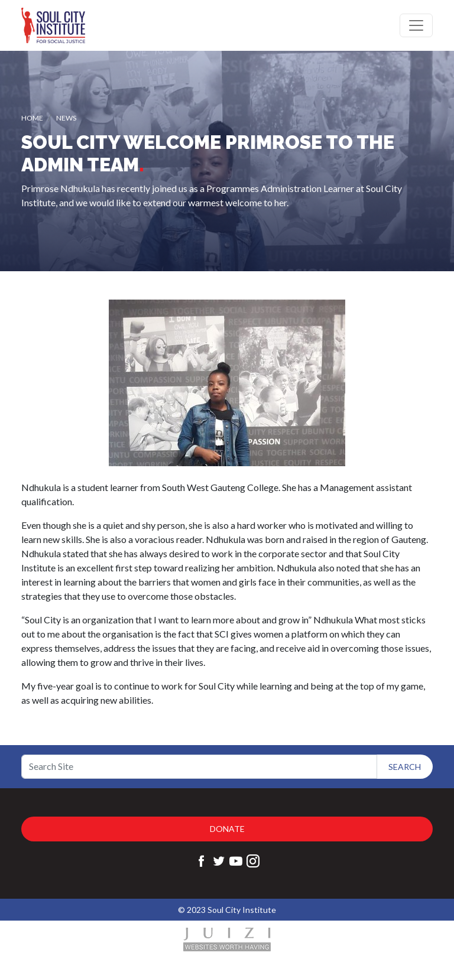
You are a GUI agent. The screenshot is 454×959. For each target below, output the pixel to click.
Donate (227, 829)
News (66, 117)
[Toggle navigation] (416, 25)
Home (32, 117)
